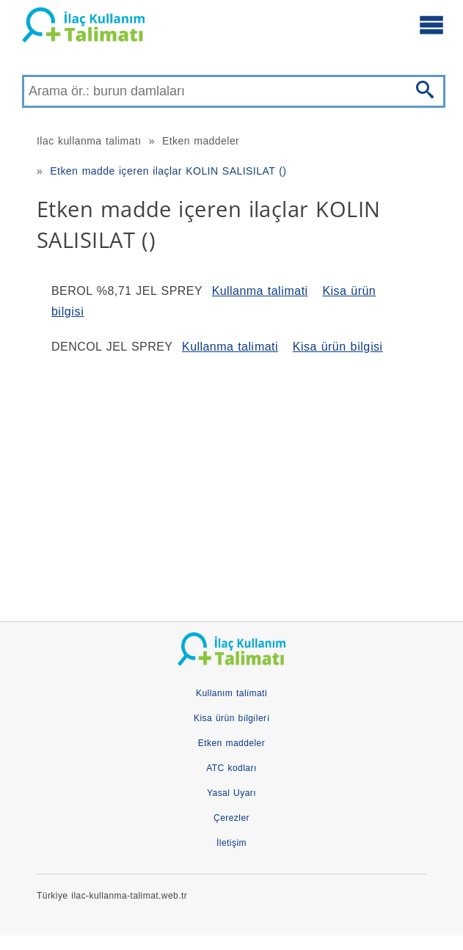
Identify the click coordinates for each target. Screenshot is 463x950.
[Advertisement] (231, 482)
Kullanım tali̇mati (231, 693)
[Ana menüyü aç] (431, 24)
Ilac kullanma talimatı (89, 141)
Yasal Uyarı (231, 793)
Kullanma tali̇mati (260, 291)
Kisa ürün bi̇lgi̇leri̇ (231, 718)
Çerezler (231, 818)
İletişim (231, 843)
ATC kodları (231, 768)
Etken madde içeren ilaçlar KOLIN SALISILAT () (168, 171)
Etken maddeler (200, 141)
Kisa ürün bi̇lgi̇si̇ (338, 346)
